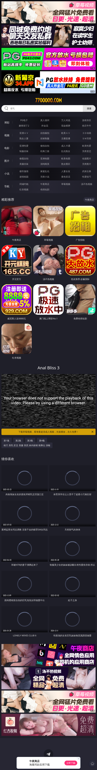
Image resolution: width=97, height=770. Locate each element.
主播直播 (65, 138)
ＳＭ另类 (86, 138)
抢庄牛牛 (86, 125)
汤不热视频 (86, 184)
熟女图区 (65, 163)
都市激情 (23, 171)
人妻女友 (65, 171)
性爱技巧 (86, 176)
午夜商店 (44, 184)
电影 (6, 148)
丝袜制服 (44, 138)
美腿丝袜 (23, 163)
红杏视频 (23, 189)
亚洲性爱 (23, 145)
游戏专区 (86, 120)
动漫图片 (86, 158)
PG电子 (24, 120)
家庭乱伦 (44, 171)
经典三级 (44, 151)
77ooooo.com (48, 100)
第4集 (42, 440)
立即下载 (70, 762)
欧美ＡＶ (65, 132)
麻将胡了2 (24, 125)
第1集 (6, 440)
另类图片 (86, 163)
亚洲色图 (44, 158)
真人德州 (44, 120)
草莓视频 (65, 184)
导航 (6, 186)
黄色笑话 (65, 176)
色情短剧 (44, 189)
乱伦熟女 (65, 151)
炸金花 (44, 125)
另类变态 (86, 151)
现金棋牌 (65, 125)
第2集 (18, 440)
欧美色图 (65, 158)
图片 (6, 161)
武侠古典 (86, 171)
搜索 (89, 108)
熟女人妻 (23, 138)
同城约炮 (23, 184)
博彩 (6, 122)
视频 (6, 135)
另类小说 (44, 176)
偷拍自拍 (44, 145)
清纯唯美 (44, 163)
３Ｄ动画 (86, 132)
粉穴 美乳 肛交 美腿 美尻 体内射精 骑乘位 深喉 (27, 445)
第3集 (30, 440)
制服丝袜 (23, 151)
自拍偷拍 (44, 132)
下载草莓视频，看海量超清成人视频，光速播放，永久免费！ (56, 432)
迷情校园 (23, 176)
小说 (6, 173)
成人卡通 (65, 145)
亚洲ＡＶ (23, 132)
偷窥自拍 (23, 158)
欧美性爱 (86, 145)
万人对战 (65, 120)
